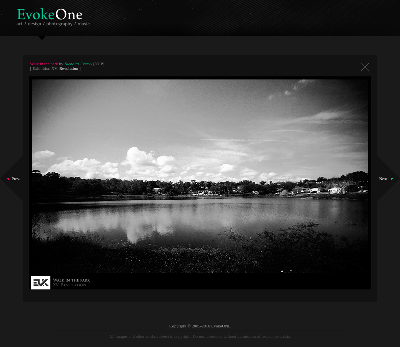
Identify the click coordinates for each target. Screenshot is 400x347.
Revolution (68, 68)
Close (365, 67)
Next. (383, 178)
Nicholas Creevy (78, 63)
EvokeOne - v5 (54, 15)
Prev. (16, 178)
